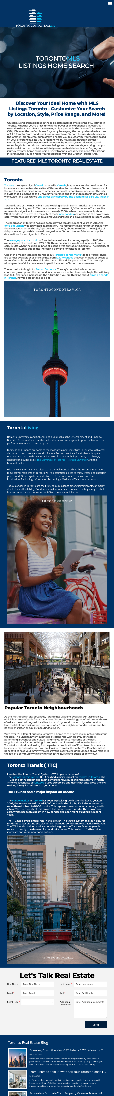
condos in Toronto (89, 777)
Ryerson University (77, 459)
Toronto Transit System (25, 777)
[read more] (89, 1064)
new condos (66, 214)
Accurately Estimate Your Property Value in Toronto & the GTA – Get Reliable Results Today (67, 1093)
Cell (62, 992)
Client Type (13, 1001)
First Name (13, 984)
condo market (20, 800)
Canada (61, 185)
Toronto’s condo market (68, 254)
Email (10, 992)
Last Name (66, 984)
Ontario (39, 185)
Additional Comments (65, 1003)
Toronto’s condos (46, 269)
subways (38, 782)
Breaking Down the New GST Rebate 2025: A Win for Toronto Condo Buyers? (67, 1050)
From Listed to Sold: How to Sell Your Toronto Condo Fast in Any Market (67, 1072)
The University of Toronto (51, 459)
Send (96, 1024)
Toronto (9, 185)
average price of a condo (23, 240)
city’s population (14, 225)
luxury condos (64, 257)
